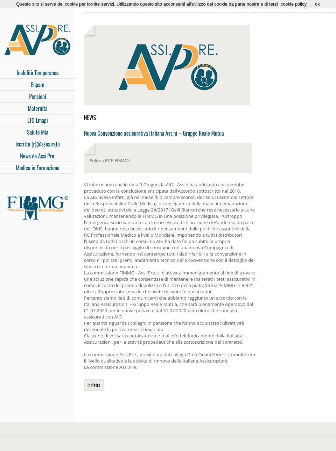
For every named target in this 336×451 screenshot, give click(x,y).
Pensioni (37, 96)
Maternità (37, 108)
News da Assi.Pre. (37, 156)
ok (317, 4)
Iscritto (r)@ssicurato (37, 144)
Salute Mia (37, 132)
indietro (94, 384)
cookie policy (294, 4)
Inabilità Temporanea (38, 73)
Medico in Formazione (37, 168)
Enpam (37, 84)
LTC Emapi (37, 120)
